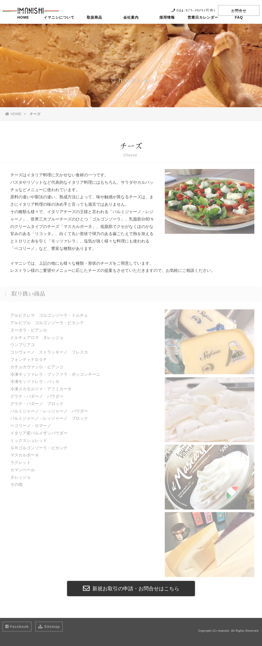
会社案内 (131, 29)
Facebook (17, 627)
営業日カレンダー (203, 29)
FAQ (239, 29)
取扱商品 (95, 29)
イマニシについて (59, 29)
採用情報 (167, 29)
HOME (23, 29)
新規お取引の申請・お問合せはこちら (131, 588)
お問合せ (238, 11)
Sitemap (49, 627)
